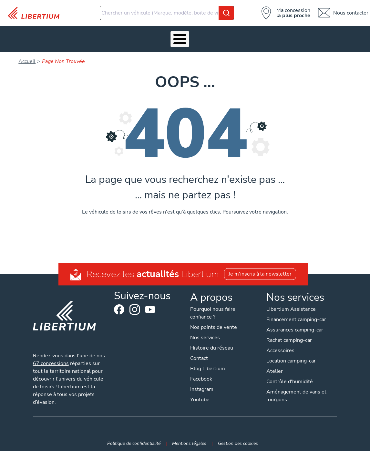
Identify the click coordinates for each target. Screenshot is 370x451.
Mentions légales (189, 439)
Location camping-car (291, 357)
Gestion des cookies (238, 439)
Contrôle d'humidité (289, 377)
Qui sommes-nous (225, 37)
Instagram (134, 306)
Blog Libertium (207, 364)
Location (189, 37)
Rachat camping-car (289, 336)
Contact (354, 37)
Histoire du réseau (211, 344)
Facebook (119, 306)
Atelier (160, 37)
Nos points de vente (213, 323)
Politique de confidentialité (133, 439)
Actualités (272, 37)
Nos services (83, 37)
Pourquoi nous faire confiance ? (212, 309)
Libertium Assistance (291, 305)
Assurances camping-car (294, 326)
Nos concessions (310, 37)
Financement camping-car (296, 315)
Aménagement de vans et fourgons (296, 391)
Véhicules (50, 37)
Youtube (150, 307)
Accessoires (126, 37)
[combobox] (167, 13)
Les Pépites (13, 37)
